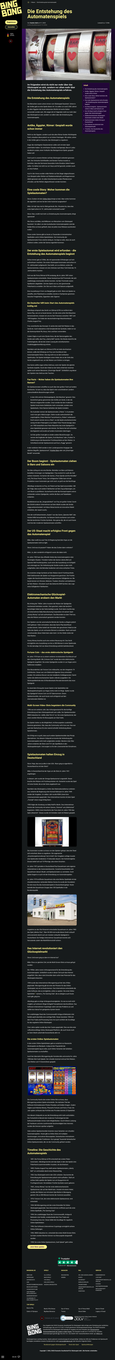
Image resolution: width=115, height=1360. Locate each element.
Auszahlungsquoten (50, 1284)
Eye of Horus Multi (84, 1309)
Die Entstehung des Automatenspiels (96, 89)
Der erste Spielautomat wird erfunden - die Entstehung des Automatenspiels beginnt (96, 102)
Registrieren (11, 22)
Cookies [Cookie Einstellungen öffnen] (98, 1284)
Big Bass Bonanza (49, 1311)
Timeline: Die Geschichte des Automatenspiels (94, 130)
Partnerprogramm (102, 1286)
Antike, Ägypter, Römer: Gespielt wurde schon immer (94, 92)
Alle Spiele (47, 1275)
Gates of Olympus (32, 1311)
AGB (28, 1282)
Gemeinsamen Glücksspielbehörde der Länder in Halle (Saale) (71, 1331)
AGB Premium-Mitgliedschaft (32, 1292)
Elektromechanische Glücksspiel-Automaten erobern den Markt (95, 117)
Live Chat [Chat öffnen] (98, 1277)
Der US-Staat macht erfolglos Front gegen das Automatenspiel (95, 112)
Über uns (29, 1275)
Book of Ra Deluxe (49, 1309)
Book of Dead (100, 1309)
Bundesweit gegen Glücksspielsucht (55, 1345)
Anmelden (11, 27)
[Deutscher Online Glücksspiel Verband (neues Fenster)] (85, 1319)
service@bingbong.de (65, 1341)
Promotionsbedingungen (34, 1284)
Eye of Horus (65, 1309)
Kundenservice (100, 1275)
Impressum (30, 1277)
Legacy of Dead (100, 1311)
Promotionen (82, 1284)
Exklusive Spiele (49, 1282)
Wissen (63, 1277)
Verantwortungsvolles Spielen (85, 1288)
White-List (99, 1334)
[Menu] (2, 1357)
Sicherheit (81, 1280)
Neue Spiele (47, 1277)
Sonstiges (81, 1291)
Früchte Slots (54, 450)
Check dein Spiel (74, 1345)
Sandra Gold (34, 23)
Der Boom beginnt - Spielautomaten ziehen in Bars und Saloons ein (96, 108)
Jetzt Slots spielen (37, 1247)
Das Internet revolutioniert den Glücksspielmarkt (94, 125)
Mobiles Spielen (83, 1282)
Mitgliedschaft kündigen (101, 1289)
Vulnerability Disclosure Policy (32, 1299)
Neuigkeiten (65, 1275)
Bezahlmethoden (32, 1287)
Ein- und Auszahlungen (85, 1275)
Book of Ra (30, 1308)
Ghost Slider (82, 1311)
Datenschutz (31, 1280)
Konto (80, 1277)
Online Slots (47, 199)
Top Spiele (47, 1280)
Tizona (63, 1311)
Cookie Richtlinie (32, 1289)
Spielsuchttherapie (87, 1345)
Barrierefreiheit (32, 1296)
